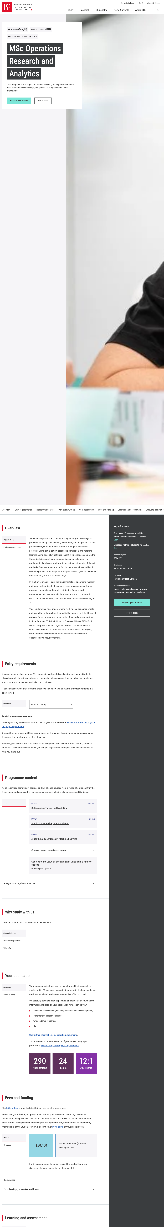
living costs (57, 1133)
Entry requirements (23, 510)
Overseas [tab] (8, 704)
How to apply (45, 101)
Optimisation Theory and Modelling (49, 808)
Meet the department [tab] (13, 944)
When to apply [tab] (10, 1003)
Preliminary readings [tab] (13, 550)
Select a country (51, 704)
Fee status (49, 1186)
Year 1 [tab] (7, 804)
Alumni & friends (153, 3)
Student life (103, 10)
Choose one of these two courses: (63, 850)
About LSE (142, 10)
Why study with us (66, 510)
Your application (86, 510)
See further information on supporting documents (53, 1041)
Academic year (120, 555)
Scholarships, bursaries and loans (49, 1195)
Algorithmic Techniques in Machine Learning (54, 839)
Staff (141, 3)
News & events (123, 10)
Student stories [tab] (11, 934)
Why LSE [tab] (8, 953)
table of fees (12, 1114)
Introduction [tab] (9, 541)
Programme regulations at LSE (49, 884)
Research (86, 10)
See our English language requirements (60, 1051)
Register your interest (20, 101)
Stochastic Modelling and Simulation (50, 824)
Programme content (45, 510)
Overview (6, 510)
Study (72, 10)
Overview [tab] (8, 994)
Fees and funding (106, 510)
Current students (127, 3)
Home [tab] (7, 1144)
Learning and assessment (129, 510)
